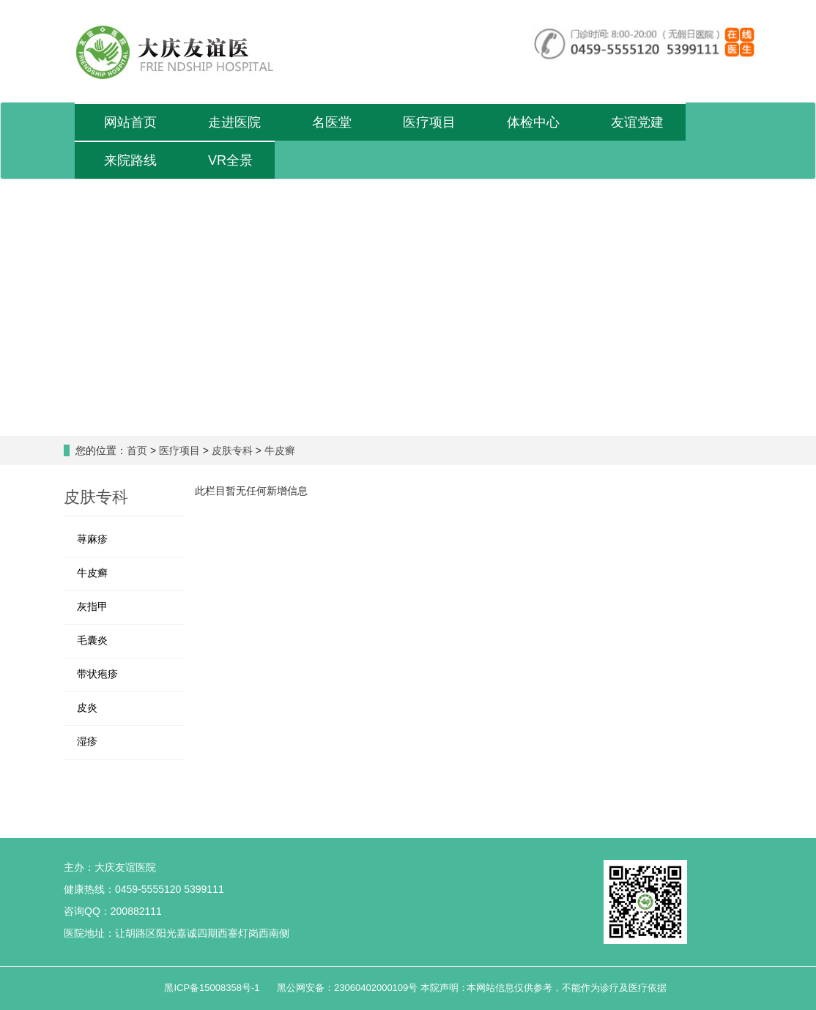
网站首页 (130, 122)
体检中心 (533, 122)
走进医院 (234, 122)
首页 (137, 450)
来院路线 (130, 160)
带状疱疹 (97, 674)
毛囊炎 (92, 640)
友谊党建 (637, 122)
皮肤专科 (232, 450)
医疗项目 (429, 122)
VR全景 (230, 160)
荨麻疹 (92, 539)
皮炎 (87, 707)
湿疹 (87, 741)
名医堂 (332, 122)
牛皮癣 (279, 450)
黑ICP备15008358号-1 (213, 987)
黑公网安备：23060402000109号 (347, 987)
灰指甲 (92, 606)
